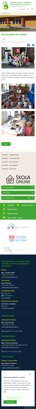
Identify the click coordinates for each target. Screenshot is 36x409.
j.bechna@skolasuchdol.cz (9, 327)
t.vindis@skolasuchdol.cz (9, 277)
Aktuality (10, 22)
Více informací (6, 298)
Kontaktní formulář (7, 308)
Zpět (6, 144)
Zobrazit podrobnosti (12, 398)
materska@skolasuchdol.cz (10, 347)
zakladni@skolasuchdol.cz (9, 287)
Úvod (3, 22)
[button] (22, 9)
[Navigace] (6, 13)
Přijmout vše (10, 402)
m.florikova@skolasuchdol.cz (10, 368)
